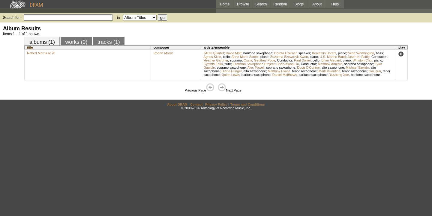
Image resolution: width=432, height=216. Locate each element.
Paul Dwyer (302, 60)
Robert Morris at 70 (41, 53)
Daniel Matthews (284, 74)
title (30, 47)
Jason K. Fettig (359, 56)
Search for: (12, 18)
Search (261, 4)
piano (342, 53)
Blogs (299, 4)
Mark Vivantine (329, 71)
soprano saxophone (358, 64)
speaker (304, 53)
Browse (243, 4)
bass (379, 53)
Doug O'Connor (308, 67)
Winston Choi (362, 60)
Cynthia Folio (213, 64)
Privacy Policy (216, 104)
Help (335, 4)
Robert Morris (163, 53)
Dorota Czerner (285, 53)
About (317, 4)
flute (228, 64)
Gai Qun (375, 71)
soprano (236, 60)
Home (225, 4)
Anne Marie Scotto (245, 56)
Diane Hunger (231, 71)
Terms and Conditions (247, 104)
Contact (196, 104)
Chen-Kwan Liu (287, 64)
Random (280, 4)
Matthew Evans (279, 71)
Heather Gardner (215, 60)
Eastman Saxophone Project (253, 64)
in (118, 18)
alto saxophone (333, 67)
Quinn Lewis (230, 74)
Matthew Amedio (330, 64)
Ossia (248, 60)
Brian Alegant (331, 60)
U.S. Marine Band (333, 56)
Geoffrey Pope (264, 60)
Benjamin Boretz (324, 53)
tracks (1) (109, 42)
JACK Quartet (213, 53)
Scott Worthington (361, 53)
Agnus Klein (212, 56)
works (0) (76, 42)
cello (226, 56)
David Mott (234, 53)
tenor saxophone (304, 71)
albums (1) (42, 42)
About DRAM (177, 104)
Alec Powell (256, 67)
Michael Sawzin (357, 67)
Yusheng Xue (339, 74)
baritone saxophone (257, 53)
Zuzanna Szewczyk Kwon (289, 56)
